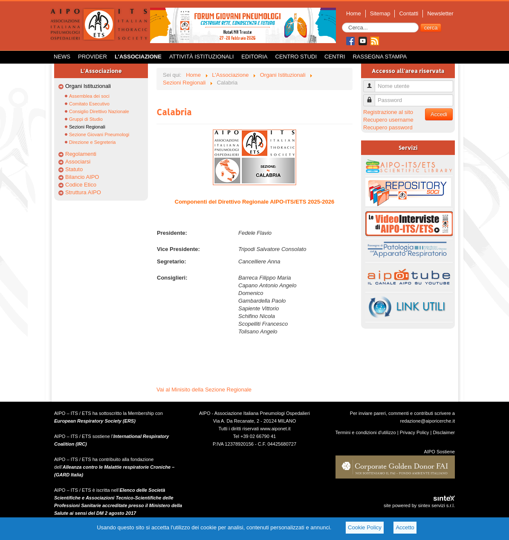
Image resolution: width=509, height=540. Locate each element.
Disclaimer (444, 432)
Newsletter (440, 13)
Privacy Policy (414, 432)
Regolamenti (80, 154)
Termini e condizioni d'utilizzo (365, 432)
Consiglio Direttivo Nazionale (99, 111)
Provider (92, 56)
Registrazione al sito (388, 112)
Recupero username (388, 120)
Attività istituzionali (201, 56)
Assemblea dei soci (89, 96)
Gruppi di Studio (86, 119)
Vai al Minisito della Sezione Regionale (204, 389)
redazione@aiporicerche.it (427, 420)
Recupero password (388, 127)
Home (353, 13)
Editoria (254, 56)
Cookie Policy (365, 527)
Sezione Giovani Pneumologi (99, 134)
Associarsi (77, 161)
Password (372, 96)
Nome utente (372, 82)
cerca (431, 27)
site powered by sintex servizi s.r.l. (419, 505)
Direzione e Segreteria (92, 142)
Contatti (408, 13)
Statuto (74, 169)
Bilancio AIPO (82, 177)
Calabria (173, 111)
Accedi (439, 114)
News (62, 56)
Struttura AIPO (83, 192)
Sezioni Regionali (87, 126)
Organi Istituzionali (88, 86)
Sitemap (380, 13)
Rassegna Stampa (380, 56)
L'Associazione (138, 56)
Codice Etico (80, 184)
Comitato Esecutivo (89, 103)
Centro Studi (296, 56)
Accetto (405, 527)
